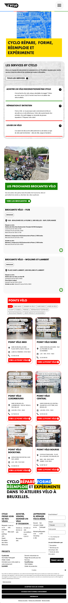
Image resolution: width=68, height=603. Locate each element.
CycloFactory (29, 562)
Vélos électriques (15, 313)
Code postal (52, 529)
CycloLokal (5, 555)
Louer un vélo (52, 306)
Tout (10, 306)
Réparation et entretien (39, 309)
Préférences (34, 596)
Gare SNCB (41, 306)
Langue (50, 521)
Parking (26, 309)
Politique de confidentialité (35, 600)
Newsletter (53, 545)
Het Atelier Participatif (8, 558)
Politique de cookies (23, 600)
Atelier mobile (6, 560)
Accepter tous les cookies (34, 587)
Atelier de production (31, 566)
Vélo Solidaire (29, 564)
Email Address (53, 514)
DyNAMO (5, 566)
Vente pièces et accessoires (34, 313)
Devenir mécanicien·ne (32, 555)
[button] (65, 570)
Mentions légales (46, 600)
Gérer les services (7, 582)
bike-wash (17, 306)
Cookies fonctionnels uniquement (34, 592)
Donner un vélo (29, 306)
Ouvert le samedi (15, 309)
